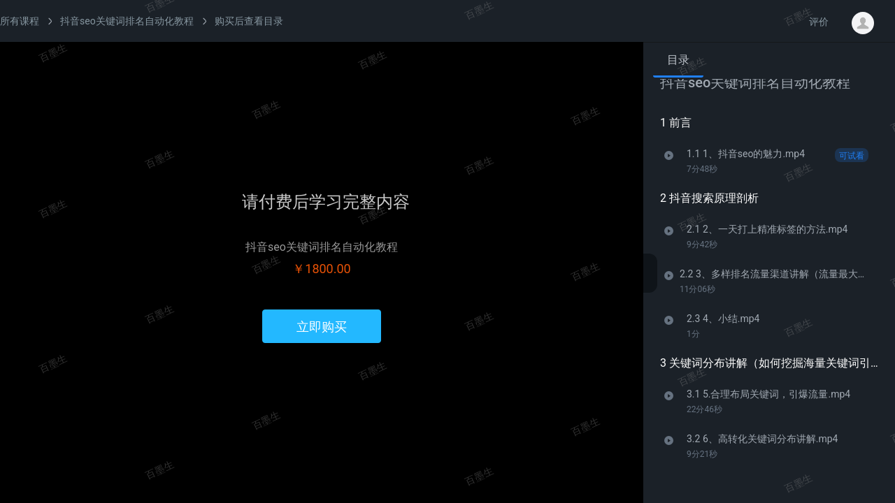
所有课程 (19, 21)
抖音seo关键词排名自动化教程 (127, 21)
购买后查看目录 (249, 21)
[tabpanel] (769, 285)
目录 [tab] (678, 59)
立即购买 (321, 326)
